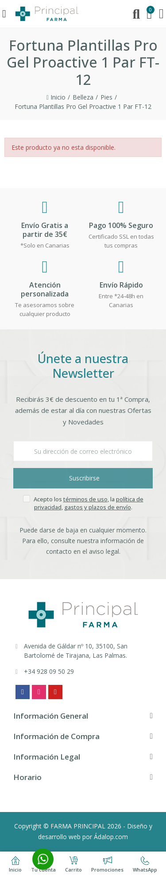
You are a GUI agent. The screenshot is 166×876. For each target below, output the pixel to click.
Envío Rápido (121, 285)
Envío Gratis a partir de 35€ (44, 229)
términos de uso (85, 499)
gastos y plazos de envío (97, 507)
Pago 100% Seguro (121, 225)
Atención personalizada (45, 289)
